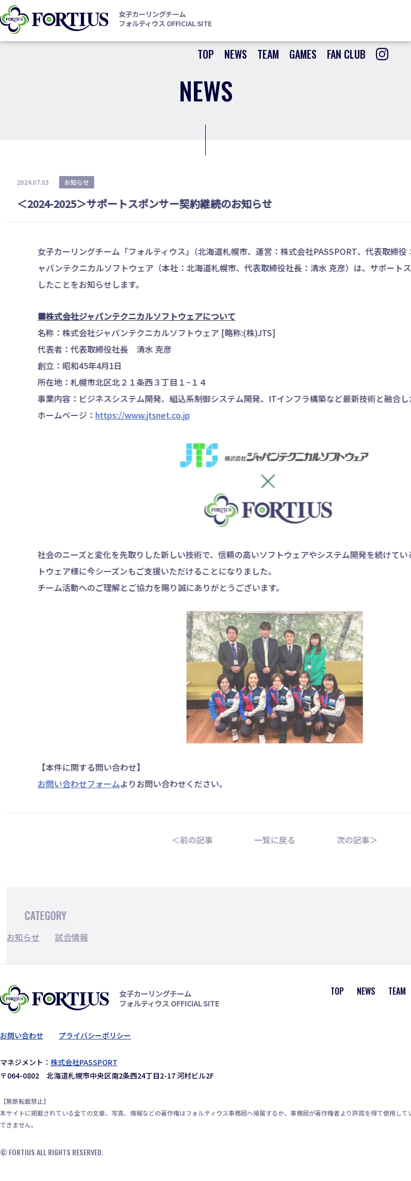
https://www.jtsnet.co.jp (150, 415)
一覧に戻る (282, 839)
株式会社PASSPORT (84, 1062)
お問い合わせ (21, 1035)
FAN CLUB (346, 54)
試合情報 (79, 937)
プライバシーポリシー (95, 1035)
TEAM (268, 54)
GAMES (303, 54)
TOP (206, 54)
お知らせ (30, 937)
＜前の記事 (200, 839)
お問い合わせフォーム (86, 783)
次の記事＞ (365, 839)
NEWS (235, 54)
